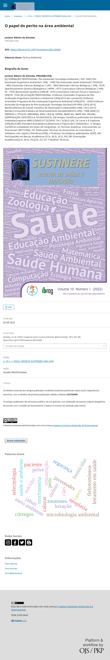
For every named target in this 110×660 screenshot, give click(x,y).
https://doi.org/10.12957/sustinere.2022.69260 (35, 49)
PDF (10, 307)
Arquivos (18, 16)
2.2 (19, 620)
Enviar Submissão (16, 440)
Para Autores (11, 568)
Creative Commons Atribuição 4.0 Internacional (75, 425)
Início (7, 16)
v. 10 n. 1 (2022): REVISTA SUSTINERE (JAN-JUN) (48, 16)
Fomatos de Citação (14, 346)
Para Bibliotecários (13, 573)
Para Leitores (11, 563)
